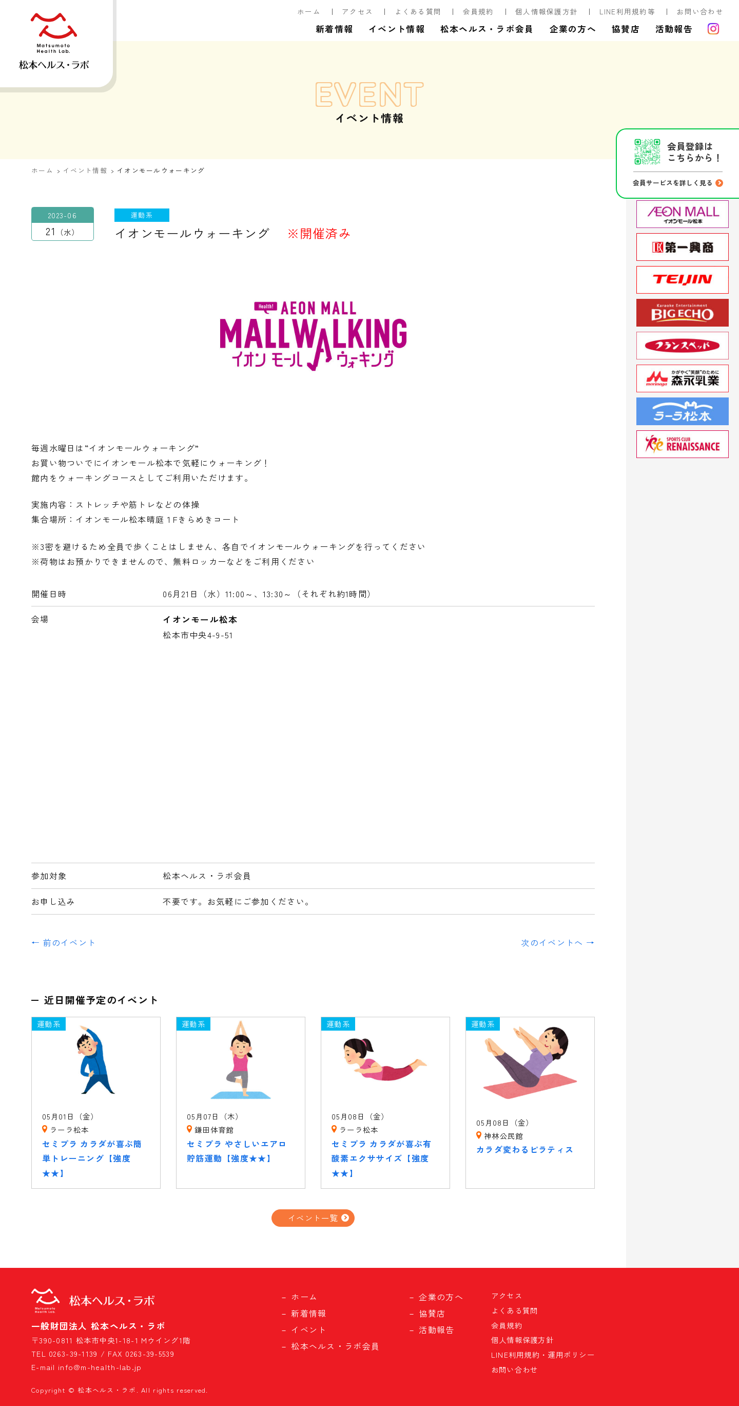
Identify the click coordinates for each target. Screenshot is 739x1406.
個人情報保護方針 (546, 11)
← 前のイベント (63, 942)
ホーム (309, 11)
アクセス (357, 11)
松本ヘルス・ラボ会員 (487, 29)
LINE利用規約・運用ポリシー (543, 1354)
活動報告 (674, 29)
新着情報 (334, 29)
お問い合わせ (700, 11)
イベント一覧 (313, 1217)
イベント (308, 1329)
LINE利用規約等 (627, 11)
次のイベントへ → (558, 942)
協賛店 (626, 29)
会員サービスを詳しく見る (673, 182)
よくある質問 (418, 11)
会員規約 (478, 11)
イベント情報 (396, 29)
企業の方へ (573, 29)
